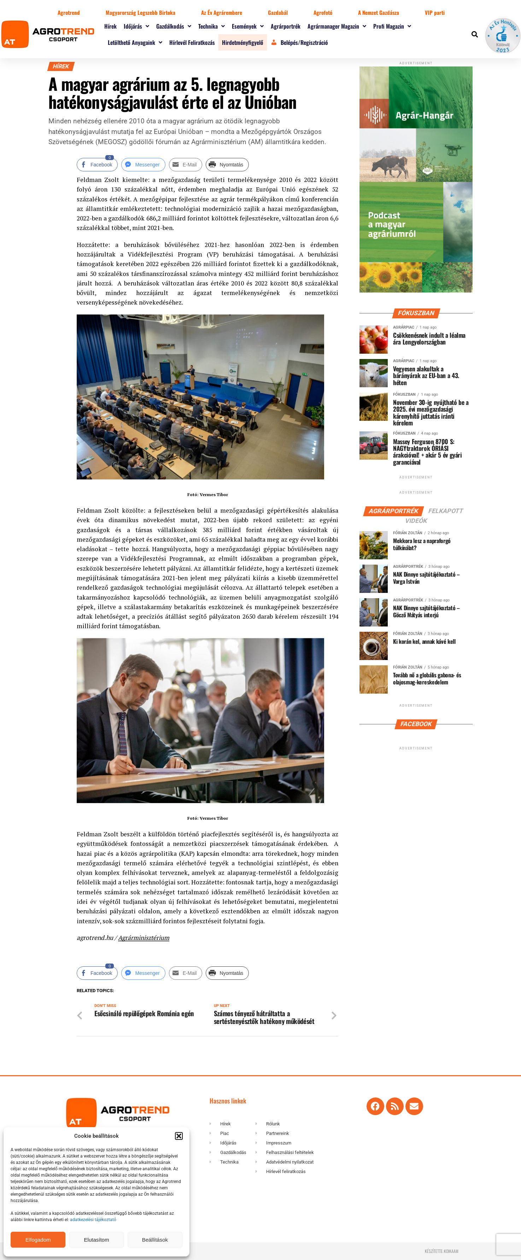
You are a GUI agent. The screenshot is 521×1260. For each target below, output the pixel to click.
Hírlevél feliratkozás (192, 42)
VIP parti (435, 12)
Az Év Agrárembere (221, 12)
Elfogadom (38, 1240)
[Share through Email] (186, 164)
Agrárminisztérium (144, 938)
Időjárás (136, 26)
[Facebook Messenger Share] (143, 164)
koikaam (451, 1251)
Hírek (110, 26)
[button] (178, 1136)
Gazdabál (278, 12)
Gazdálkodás (173, 26)
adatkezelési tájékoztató (93, 1219)
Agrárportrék (285, 26)
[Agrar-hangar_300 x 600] (416, 291)
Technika (211, 26)
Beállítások (155, 1240)
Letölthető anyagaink (135, 42)
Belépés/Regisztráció (299, 42)
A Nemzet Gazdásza (378, 12)
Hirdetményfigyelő (242, 42)
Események (248, 26)
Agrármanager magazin (337, 26)
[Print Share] (227, 164)
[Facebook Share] (97, 164)
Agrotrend (69, 12)
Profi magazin (392, 26)
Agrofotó (323, 12)
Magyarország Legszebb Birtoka (140, 12)
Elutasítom (96, 1240)
